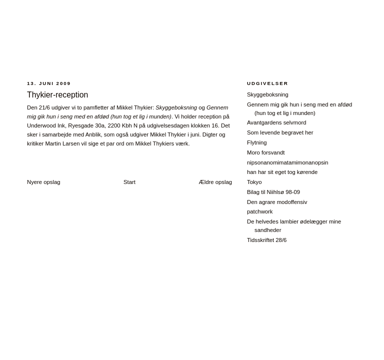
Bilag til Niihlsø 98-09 (273, 192)
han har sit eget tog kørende (282, 172)
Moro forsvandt (265, 153)
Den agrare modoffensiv (277, 202)
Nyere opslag (43, 182)
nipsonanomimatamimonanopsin (287, 163)
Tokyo (254, 182)
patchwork (260, 211)
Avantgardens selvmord (276, 123)
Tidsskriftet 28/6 (266, 240)
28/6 (193, 42)
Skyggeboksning (267, 95)
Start (130, 182)
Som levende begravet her (280, 133)
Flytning (257, 143)
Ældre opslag (215, 182)
